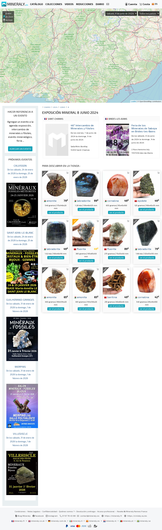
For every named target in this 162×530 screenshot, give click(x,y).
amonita (49, 200)
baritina (110, 297)
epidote (140, 200)
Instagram (52, 516)
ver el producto (56, 212)
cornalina (111, 200)
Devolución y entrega (85, 511)
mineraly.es (93, 521)
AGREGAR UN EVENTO (20, 148)
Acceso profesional (106, 511)
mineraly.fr (18, 521)
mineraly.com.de (57, 521)
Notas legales (34, 511)
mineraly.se (144, 521)
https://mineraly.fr (113, 516)
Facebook (38, 516)
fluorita (80, 248)
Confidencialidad (49, 511)
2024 (55, 107)
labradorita (82, 200)
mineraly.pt (127, 521)
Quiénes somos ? (66, 511)
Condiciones (20, 511)
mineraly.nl (110, 521)
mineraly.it (76, 521)
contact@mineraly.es (89, 516)
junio (62, 107)
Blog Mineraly (23, 516)
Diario (47, 107)
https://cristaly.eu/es (137, 516)
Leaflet (133, 101)
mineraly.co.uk (36, 521)
